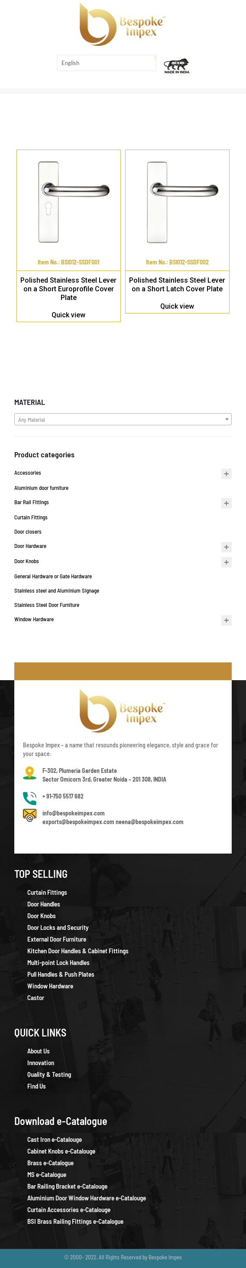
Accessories (27, 472)
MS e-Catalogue (46, 1174)
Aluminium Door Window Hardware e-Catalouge (86, 1198)
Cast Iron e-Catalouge (54, 1139)
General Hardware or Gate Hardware (53, 576)
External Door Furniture (56, 939)
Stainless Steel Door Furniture (46, 604)
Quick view (68, 315)
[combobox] (123, 419)
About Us (38, 1051)
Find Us (36, 1086)
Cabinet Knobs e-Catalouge (61, 1151)
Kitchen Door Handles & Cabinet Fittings (78, 951)
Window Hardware (34, 619)
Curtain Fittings (31, 517)
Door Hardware (30, 545)
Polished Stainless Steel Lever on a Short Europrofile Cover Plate (68, 289)
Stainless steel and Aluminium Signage (56, 590)
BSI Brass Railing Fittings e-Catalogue (75, 1221)
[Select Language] (106, 63)
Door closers (28, 531)
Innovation (40, 1062)
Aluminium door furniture (41, 487)
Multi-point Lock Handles (58, 962)
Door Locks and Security (58, 927)
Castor (35, 997)
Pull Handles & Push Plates (60, 974)
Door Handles (43, 904)
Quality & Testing (49, 1074)
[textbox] (123, 420)
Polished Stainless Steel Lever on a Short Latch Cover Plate (177, 284)
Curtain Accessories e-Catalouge (68, 1209)
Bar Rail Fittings (31, 502)
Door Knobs (26, 560)
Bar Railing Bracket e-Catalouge (67, 1186)
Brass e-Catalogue (50, 1163)
